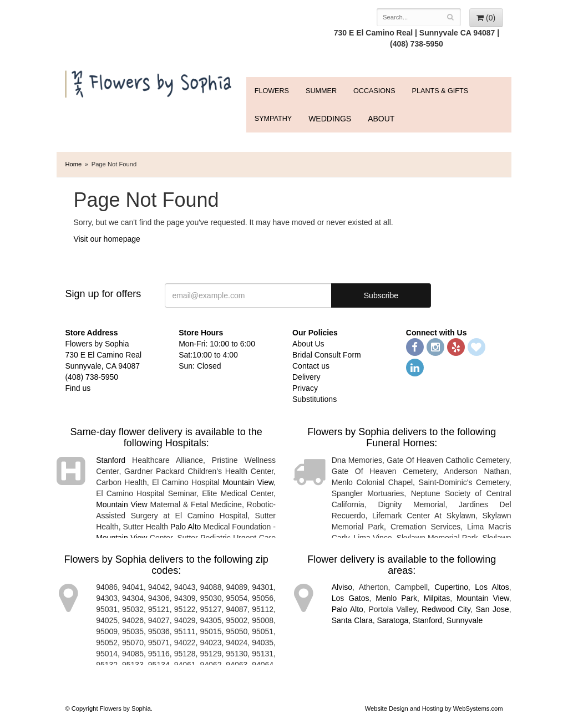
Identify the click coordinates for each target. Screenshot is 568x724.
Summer (321, 91)
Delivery (306, 377)
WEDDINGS (329, 118)
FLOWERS (272, 91)
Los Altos (492, 587)
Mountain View (247, 482)
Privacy (305, 388)
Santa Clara (352, 620)
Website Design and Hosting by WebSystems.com (434, 708)
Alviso (342, 587)
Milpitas (437, 598)
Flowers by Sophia (149, 81)
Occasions (374, 91)
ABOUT (381, 118)
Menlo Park (396, 598)
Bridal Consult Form (326, 354)
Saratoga (392, 620)
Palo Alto (185, 526)
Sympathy (273, 119)
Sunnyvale (465, 620)
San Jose (492, 609)
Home (73, 164)
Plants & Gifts (440, 91)
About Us (308, 343)
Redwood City (446, 609)
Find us (77, 388)
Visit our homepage (106, 238)
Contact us (310, 365)
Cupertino (451, 587)
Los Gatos (350, 598)
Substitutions (314, 399)
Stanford (110, 460)
